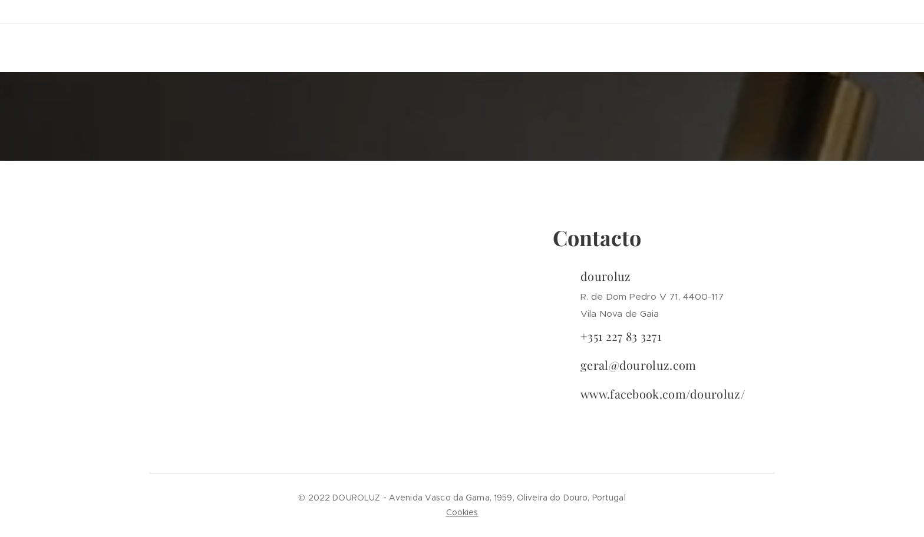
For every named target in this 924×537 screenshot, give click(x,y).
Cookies (462, 512)
